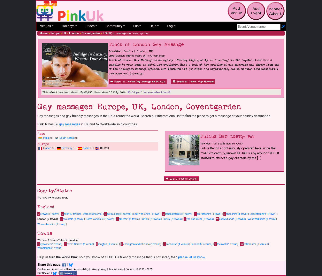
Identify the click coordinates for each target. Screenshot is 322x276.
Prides (90, 26)
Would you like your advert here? (149, 92)
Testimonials (116, 269)
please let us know (191, 257)
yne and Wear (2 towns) (199, 219)
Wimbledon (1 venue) (49, 247)
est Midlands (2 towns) (231, 219)
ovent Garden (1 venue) (79, 244)
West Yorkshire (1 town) (262, 219)
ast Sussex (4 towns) (117, 214)
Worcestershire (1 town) (51, 224)
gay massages (69, 124)
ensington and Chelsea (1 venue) (141, 244)
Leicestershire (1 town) (263, 213)
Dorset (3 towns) (92, 213)
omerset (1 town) (127, 219)
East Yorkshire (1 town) (146, 213)
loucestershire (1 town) (177, 214)
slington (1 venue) (107, 244)
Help (153, 26)
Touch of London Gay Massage (193, 81)
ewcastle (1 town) (72, 219)
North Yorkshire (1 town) (100, 219)
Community (114, 26)
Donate (129, 269)
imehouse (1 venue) (176, 244)
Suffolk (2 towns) (151, 219)
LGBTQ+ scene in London (181, 178)
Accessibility (81, 269)
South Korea (67, 137)
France (47, 148)
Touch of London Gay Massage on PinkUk (137, 81)
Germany (67, 148)
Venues (45, 26)
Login (171, 26)
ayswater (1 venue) (49, 244)
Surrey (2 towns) (172, 219)
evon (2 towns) (71, 214)
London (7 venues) (201, 244)
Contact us (43, 269)
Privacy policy (99, 269)
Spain (86, 148)
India (46, 137)
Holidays (68, 26)
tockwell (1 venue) (226, 244)
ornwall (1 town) (48, 214)
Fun (136, 26)
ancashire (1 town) (235, 214)
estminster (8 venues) (254, 244)
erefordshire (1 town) (207, 214)
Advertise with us (62, 269)
